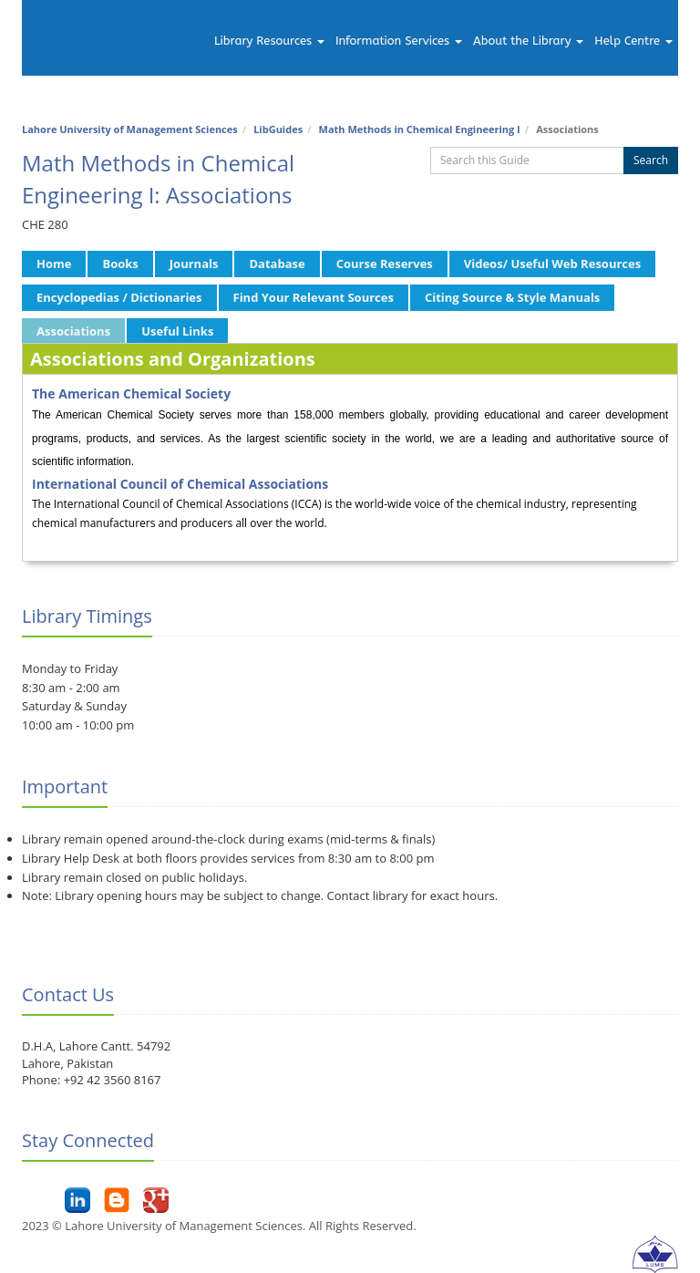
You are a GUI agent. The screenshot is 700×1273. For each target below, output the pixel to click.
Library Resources (269, 40)
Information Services (398, 40)
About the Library (528, 40)
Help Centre (633, 40)
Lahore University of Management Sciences (130, 129)
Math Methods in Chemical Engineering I (419, 129)
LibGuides (278, 129)
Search (650, 160)
